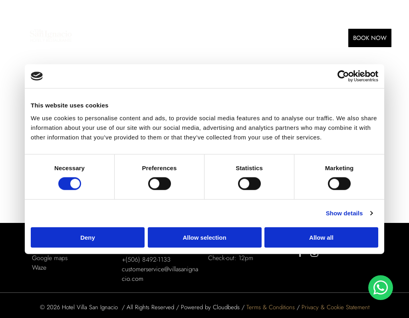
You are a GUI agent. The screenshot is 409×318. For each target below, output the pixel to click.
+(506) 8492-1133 (146, 259)
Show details (344, 213)
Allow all (321, 237)
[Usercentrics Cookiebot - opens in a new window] (343, 76)
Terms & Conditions (270, 307)
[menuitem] (106, 38)
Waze (39, 267)
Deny (87, 237)
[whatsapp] (380, 288)
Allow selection (204, 237)
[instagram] (314, 254)
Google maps (50, 257)
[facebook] (300, 254)
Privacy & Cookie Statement (335, 307)
